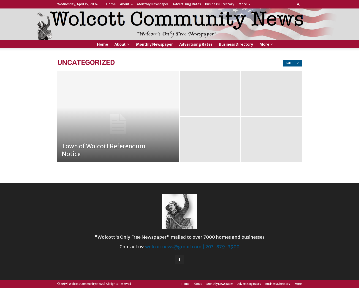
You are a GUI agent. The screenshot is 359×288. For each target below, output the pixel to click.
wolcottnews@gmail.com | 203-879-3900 (192, 246)
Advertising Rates (187, 4)
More (244, 4)
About (126, 4)
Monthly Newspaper (152, 4)
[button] (298, 4)
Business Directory (219, 4)
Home (111, 4)
